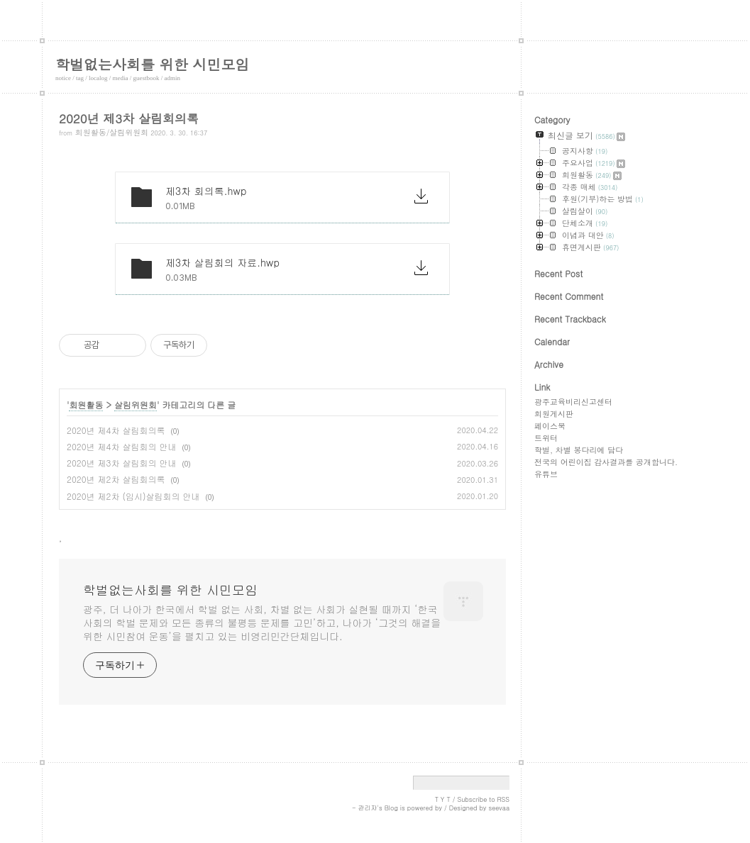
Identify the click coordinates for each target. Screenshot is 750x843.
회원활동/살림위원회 (112, 132)
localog (98, 78)
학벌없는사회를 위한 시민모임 (152, 64)
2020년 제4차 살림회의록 (116, 430)
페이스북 (550, 425)
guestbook (146, 78)
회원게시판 (553, 413)
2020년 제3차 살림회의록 (129, 118)
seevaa (498, 808)
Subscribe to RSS (483, 799)
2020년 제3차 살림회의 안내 (121, 463)
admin (173, 78)
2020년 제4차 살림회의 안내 (121, 446)
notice (63, 78)
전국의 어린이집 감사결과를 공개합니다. (606, 462)
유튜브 (546, 474)
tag (80, 78)
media (120, 78)
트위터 (546, 437)
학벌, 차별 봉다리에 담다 (578, 450)
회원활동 (86, 404)
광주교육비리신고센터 (573, 401)
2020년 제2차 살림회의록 (116, 479)
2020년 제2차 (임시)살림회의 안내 (133, 496)
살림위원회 (135, 404)
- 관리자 (364, 808)
